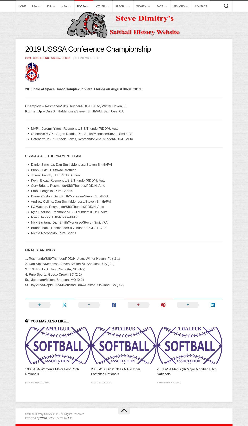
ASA (34, 6)
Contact (201, 6)
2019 (28, 58)
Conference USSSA (46, 58)
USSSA (81, 6)
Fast (160, 6)
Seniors (179, 6)
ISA (49, 6)
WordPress (47, 418)
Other (100, 6)
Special (120, 6)
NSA (64, 6)
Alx (69, 418)
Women (141, 6)
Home (22, 6)
